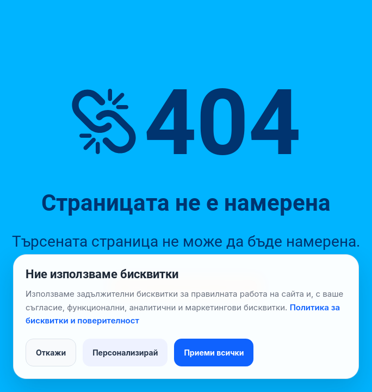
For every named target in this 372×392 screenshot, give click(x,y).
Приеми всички (214, 352)
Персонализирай (125, 352)
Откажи (51, 352)
